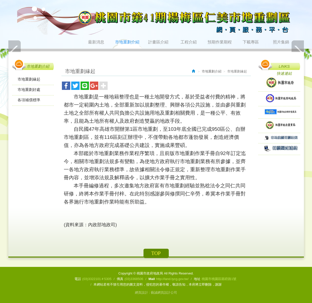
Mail (152, 279)
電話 (78, 279)
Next (297, 51)
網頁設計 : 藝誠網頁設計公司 (156, 292)
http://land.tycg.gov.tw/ (172, 279)
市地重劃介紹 (212, 71)
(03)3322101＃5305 (97, 279)
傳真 (120, 279)
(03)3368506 (134, 279)
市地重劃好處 (29, 89)
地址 (197, 279)
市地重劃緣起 (29, 79)
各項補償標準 (29, 100)
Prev (14, 51)
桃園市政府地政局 (156, 20)
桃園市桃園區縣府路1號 (219, 279)
